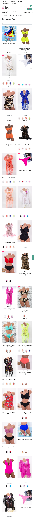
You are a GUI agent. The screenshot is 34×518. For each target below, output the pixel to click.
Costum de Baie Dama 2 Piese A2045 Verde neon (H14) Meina (25, 49)
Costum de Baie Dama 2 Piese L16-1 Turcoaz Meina (9, 346)
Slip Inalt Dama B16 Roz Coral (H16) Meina (25, 373)
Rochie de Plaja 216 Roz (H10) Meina (9, 242)
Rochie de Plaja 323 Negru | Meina (9, 514)
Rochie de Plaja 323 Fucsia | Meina (25, 480)
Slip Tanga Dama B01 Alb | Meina (25, 71)
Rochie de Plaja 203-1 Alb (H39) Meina (9, 79)
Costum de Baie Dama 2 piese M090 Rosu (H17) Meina (9, 276)
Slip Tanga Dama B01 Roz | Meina (25, 507)
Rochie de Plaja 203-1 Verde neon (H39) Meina (25, 346)
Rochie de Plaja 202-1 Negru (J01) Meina (9, 379)
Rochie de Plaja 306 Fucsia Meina (9, 308)
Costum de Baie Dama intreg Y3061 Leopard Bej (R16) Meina (9, 113)
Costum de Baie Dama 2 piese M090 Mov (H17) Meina (9, 447)
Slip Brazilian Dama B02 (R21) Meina (9, 43)
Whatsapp (19, 1)
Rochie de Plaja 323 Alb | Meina (25, 210)
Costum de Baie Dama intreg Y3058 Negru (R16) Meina (25, 245)
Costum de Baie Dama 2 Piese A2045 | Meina (9, 145)
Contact (14, 3)
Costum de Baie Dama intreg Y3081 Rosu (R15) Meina (9, 413)
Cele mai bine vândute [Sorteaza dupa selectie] (5, 23)
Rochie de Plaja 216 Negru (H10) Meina (25, 144)
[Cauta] (25, 6)
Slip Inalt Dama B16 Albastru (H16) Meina (25, 439)
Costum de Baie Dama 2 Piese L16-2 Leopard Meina (25, 311)
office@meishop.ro (6, 3)
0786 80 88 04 (5, 1)
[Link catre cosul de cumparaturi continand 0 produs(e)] (29, 9)
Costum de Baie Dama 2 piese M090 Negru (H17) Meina (25, 413)
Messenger (13, 1)
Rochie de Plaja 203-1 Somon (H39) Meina (9, 211)
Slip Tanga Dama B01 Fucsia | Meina (25, 170)
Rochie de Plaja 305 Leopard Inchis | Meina (25, 274)
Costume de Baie (9, 44)
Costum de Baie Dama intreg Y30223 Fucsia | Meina (9, 481)
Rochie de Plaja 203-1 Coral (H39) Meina (9, 177)
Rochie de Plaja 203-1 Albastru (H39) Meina (25, 113)
